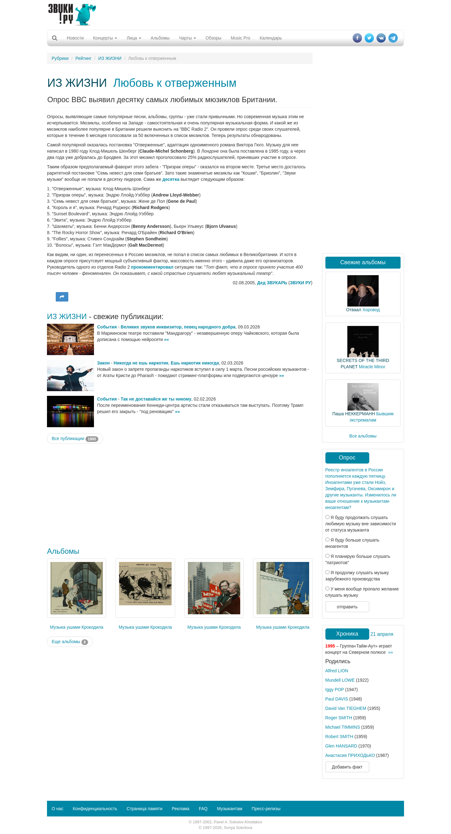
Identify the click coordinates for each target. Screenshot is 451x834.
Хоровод (371, 309)
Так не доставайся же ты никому (156, 398)
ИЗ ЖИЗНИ (110, 58)
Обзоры (213, 37)
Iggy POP (334, 689)
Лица (134, 37)
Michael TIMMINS (342, 727)
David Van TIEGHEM (345, 708)
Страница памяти (144, 808)
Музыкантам (229, 808)
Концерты (105, 37)
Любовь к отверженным (174, 82)
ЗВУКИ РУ (300, 282)
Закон (103, 362)
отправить (347, 606)
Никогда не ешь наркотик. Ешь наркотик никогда (166, 362)
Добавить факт (347, 766)
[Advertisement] (225, 14)
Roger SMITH (338, 717)
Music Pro (240, 37)
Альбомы (160, 37)
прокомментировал (152, 267)
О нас (57, 808)
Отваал (353, 309)
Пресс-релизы (266, 808)
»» (166, 339)
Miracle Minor (372, 366)
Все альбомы (362, 435)
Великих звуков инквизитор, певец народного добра (178, 326)
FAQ (203, 808)
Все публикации (75, 439)
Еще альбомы (70, 642)
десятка (171, 179)
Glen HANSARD (341, 745)
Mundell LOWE (340, 680)
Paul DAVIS (336, 698)
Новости (75, 37)
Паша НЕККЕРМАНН (353, 413)
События (107, 326)
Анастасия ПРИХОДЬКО (350, 755)
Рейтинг (83, 58)
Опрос (347, 457)
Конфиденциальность (95, 808)
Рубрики (60, 58)
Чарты (187, 37)
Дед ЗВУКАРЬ (272, 282)
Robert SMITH (339, 736)
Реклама (180, 808)
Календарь (271, 37)
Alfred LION (336, 670)
